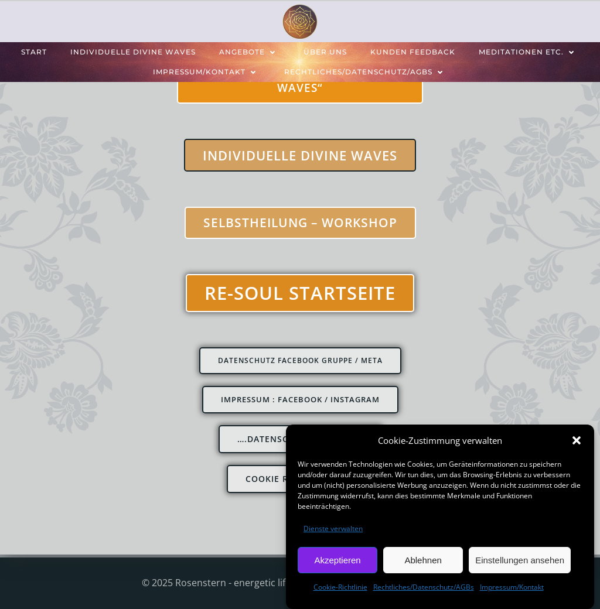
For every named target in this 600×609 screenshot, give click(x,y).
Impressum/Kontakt (512, 589)
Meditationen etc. (529, 51)
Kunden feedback (412, 51)
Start (34, 51)
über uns (325, 51)
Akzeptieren (337, 562)
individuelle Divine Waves (133, 51)
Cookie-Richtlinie (340, 589)
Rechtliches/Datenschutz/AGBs (423, 589)
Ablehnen (422, 562)
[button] (576, 443)
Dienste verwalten (333, 531)
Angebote (249, 51)
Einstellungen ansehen (519, 562)
